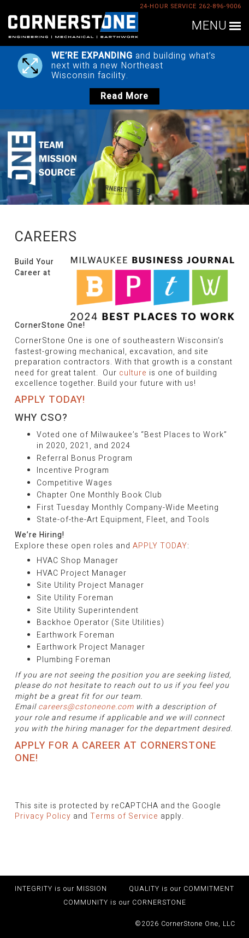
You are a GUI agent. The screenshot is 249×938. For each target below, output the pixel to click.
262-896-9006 (220, 6)
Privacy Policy (43, 816)
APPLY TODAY (160, 546)
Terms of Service (124, 816)
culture (133, 373)
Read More (124, 96)
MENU (209, 26)
